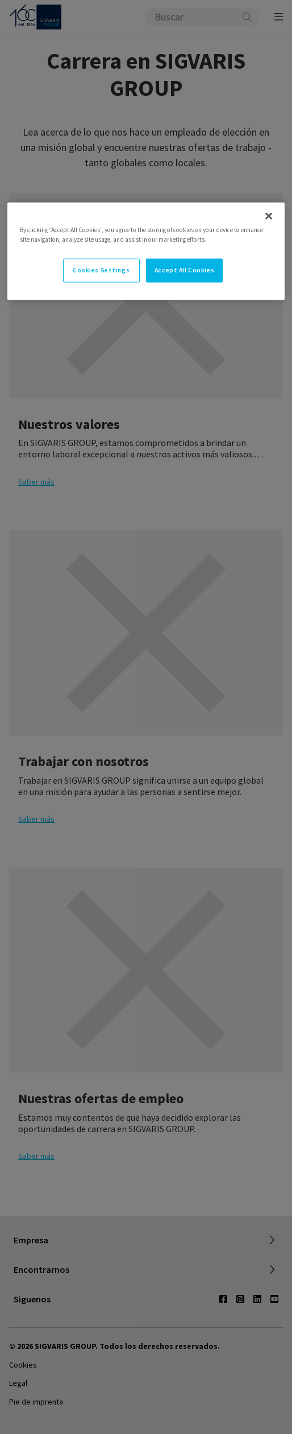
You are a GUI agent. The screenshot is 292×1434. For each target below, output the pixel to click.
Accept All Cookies (184, 270)
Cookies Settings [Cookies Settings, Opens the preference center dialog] (101, 270)
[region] (146, 251)
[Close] (268, 216)
